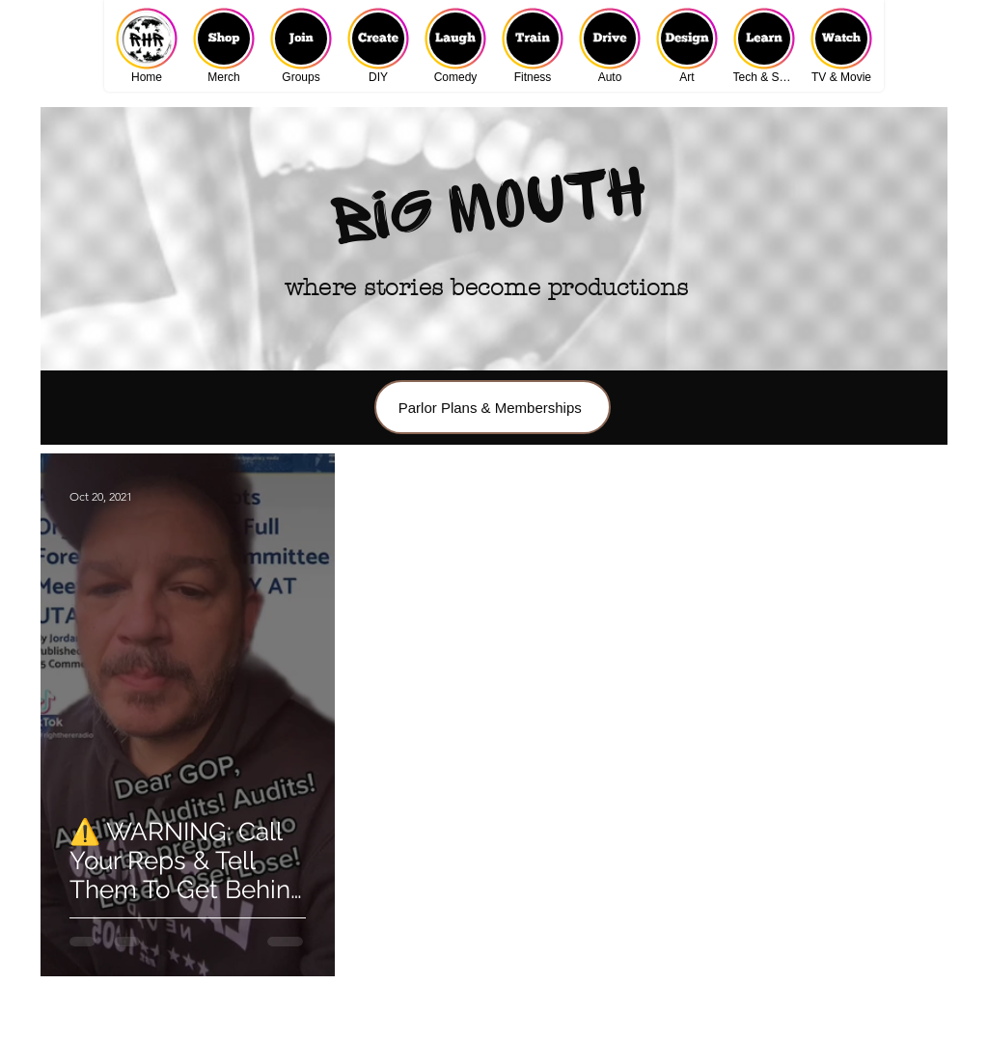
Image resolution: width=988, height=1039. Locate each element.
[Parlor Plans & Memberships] (492, 407)
